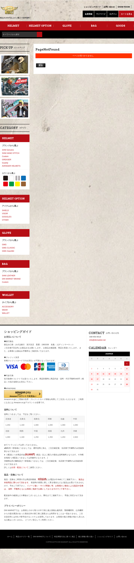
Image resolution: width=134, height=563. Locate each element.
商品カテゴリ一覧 (23, 537)
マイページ (100, 14)
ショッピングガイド (92, 7)
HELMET (13, 25)
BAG (94, 25)
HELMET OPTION (40, 25)
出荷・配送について (20, 467)
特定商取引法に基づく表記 (64, 537)
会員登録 (88, 14)
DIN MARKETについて (42, 537)
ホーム (9, 537)
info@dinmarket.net (97, 340)
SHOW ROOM (124, 7)
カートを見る (126, 14)
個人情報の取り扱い (86, 537)
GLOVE (67, 25)
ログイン (113, 14)
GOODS (120, 25)
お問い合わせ (109, 7)
